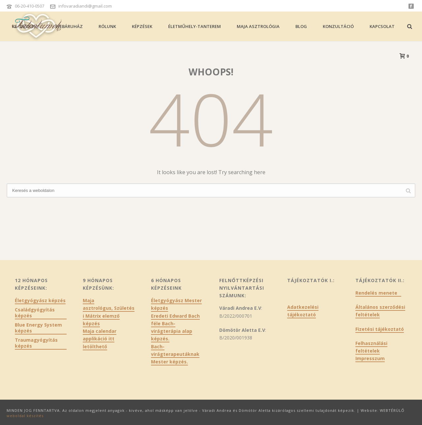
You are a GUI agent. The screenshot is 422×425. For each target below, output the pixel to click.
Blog (301, 26)
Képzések (142, 26)
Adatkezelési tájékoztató (302, 311)
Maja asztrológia (258, 26)
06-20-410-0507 (29, 6)
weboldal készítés (25, 415)
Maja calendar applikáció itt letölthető (99, 338)
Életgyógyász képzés (40, 301)
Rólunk (107, 26)
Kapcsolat (382, 26)
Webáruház (69, 26)
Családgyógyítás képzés (35, 313)
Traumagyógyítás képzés (36, 343)
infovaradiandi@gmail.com (85, 6)
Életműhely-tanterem (194, 26)
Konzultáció (338, 26)
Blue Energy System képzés (38, 328)
